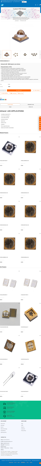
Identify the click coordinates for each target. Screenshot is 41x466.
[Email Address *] (20, 235)
